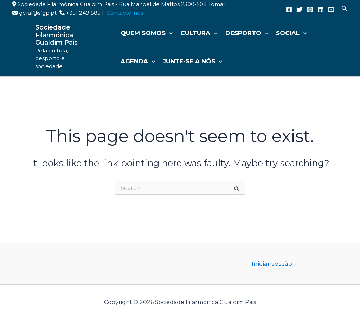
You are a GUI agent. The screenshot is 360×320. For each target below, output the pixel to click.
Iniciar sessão (272, 263)
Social (291, 33)
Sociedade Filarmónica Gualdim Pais (56, 35)
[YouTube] (331, 9)
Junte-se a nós (192, 61)
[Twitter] (299, 9)
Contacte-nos (125, 12)
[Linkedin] (320, 9)
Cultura (198, 33)
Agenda (138, 61)
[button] (344, 8)
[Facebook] (289, 9)
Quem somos (147, 33)
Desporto (246, 33)
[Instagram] (310, 9)
